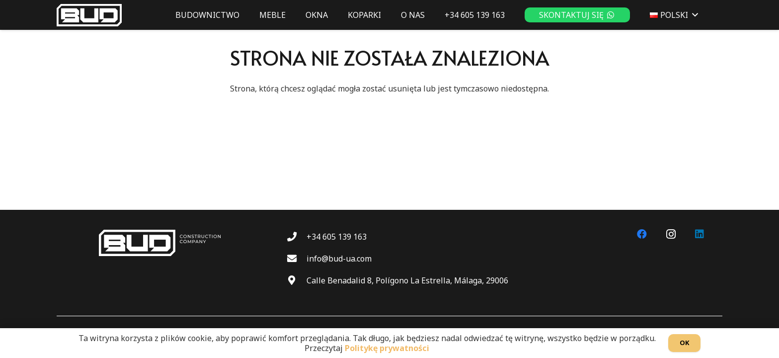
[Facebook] (641, 234)
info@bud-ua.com (339, 258)
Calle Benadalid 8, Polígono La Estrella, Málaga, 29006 (407, 280)
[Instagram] (670, 234)
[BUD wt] (89, 15)
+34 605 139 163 (337, 236)
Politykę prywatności (387, 348)
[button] (693, 15)
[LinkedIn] (699, 234)
